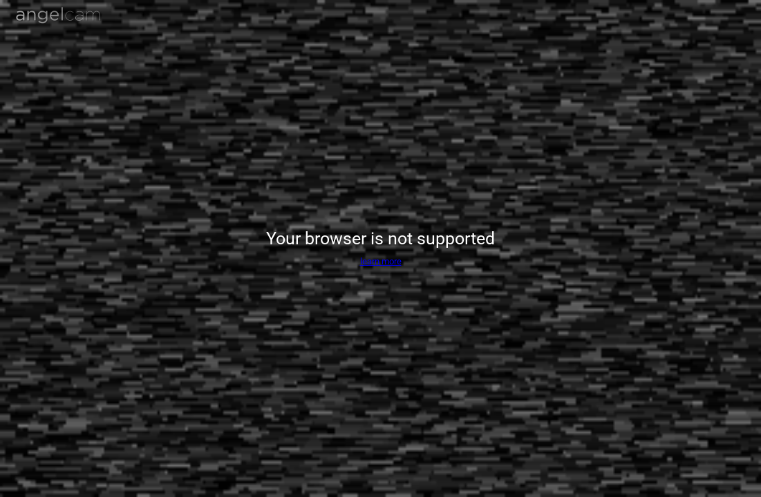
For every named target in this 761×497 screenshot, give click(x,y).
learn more (381, 261)
